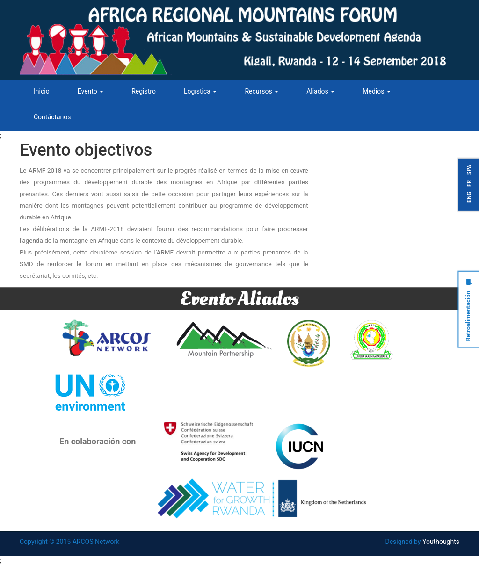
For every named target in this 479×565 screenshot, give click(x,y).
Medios (377, 91)
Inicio (42, 91)
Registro (143, 91)
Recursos (261, 91)
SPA (469, 170)
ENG (469, 196)
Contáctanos (52, 117)
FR (469, 183)
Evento (91, 91)
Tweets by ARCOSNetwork (367, 146)
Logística (200, 91)
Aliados (320, 91)
